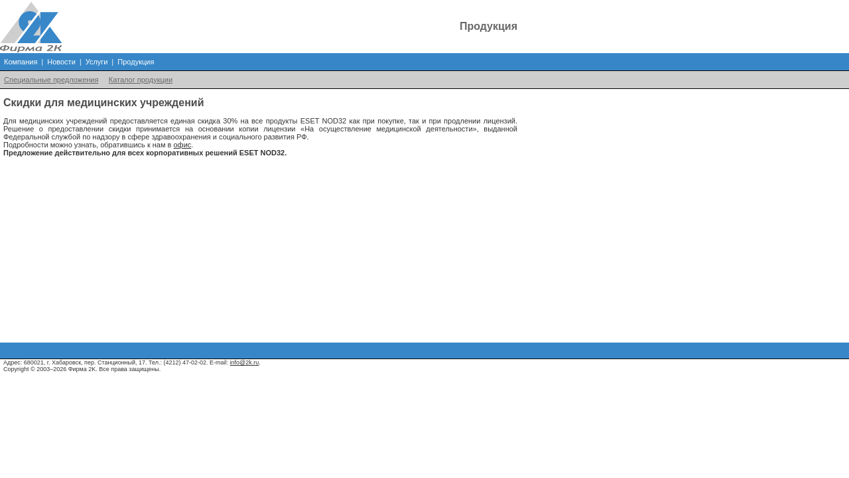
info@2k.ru (244, 362)
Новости (61, 62)
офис (182, 145)
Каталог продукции (140, 80)
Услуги (97, 62)
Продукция (135, 62)
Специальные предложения (51, 80)
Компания (20, 62)
